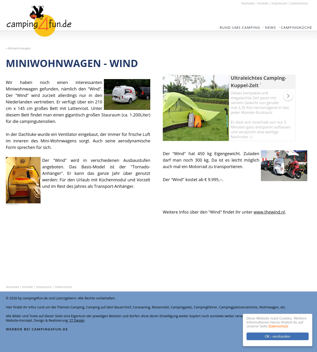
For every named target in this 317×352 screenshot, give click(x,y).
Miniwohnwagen (19, 48)
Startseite (248, 3)
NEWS (270, 27)
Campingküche (296, 27)
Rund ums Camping (240, 27)
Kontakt (263, 3)
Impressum (279, 3)
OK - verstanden (277, 336)
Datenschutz (278, 326)
